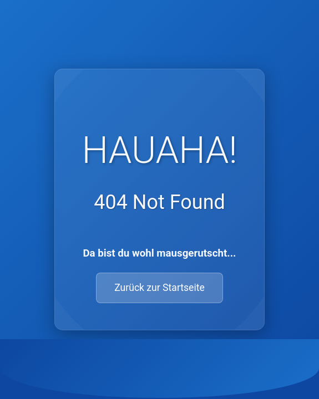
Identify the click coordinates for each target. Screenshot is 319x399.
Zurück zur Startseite (159, 287)
